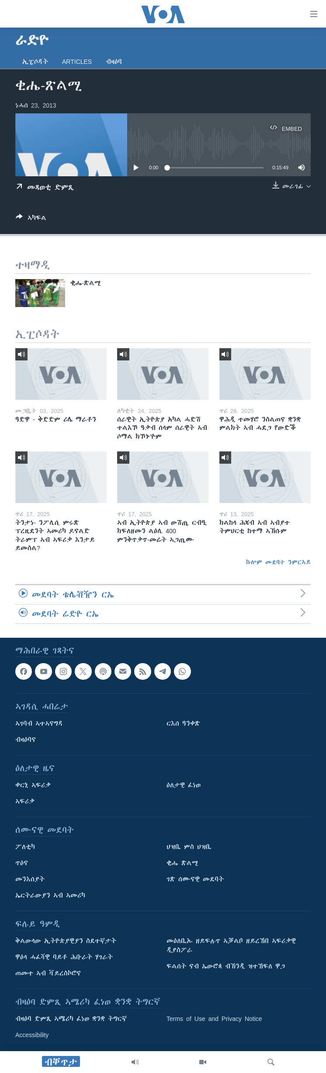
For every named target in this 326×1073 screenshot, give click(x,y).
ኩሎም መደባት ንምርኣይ (278, 562)
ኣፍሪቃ (25, 801)
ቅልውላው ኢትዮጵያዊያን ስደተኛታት (65, 941)
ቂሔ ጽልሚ (182, 863)
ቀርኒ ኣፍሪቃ (33, 785)
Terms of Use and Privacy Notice (214, 1019)
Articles (77, 62)
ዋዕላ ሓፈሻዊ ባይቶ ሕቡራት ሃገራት (64, 957)
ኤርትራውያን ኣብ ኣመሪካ (50, 895)
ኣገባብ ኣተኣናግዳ (39, 723)
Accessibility (32, 1035)
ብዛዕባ (114, 62)
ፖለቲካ (25, 847)
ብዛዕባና (25, 740)
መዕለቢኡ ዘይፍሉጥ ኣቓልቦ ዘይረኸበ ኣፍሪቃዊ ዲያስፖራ (231, 945)
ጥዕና (21, 863)
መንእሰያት (30, 879)
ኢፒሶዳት (35, 62)
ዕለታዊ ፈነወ (183, 785)
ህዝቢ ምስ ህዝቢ (189, 847)
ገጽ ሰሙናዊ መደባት (195, 879)
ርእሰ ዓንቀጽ (183, 723)
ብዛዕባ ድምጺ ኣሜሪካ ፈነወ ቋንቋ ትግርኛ (71, 1019)
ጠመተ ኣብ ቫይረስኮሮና (48, 973)
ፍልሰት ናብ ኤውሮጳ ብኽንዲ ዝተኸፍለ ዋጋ (225, 966)
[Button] (31, 219)
